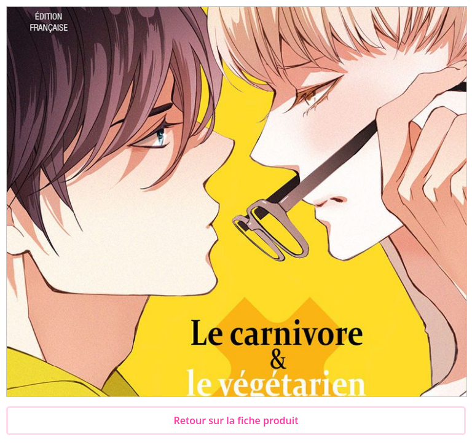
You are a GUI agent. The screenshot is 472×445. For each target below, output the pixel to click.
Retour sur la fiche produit (236, 420)
